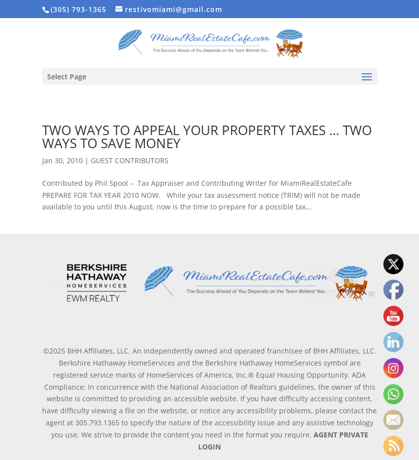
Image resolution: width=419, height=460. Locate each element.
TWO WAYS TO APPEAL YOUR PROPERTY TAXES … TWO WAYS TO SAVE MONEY (207, 136)
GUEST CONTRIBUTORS (130, 160)
